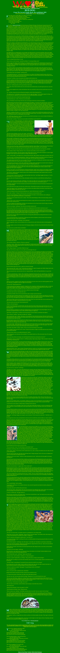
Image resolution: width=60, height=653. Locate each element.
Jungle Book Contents (35, 8)
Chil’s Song (30, 623)
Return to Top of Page (22, 652)
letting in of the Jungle (16, 25)
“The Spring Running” (41, 13)
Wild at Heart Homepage (25, 8)
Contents (29, 652)
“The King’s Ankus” (28, 13)
